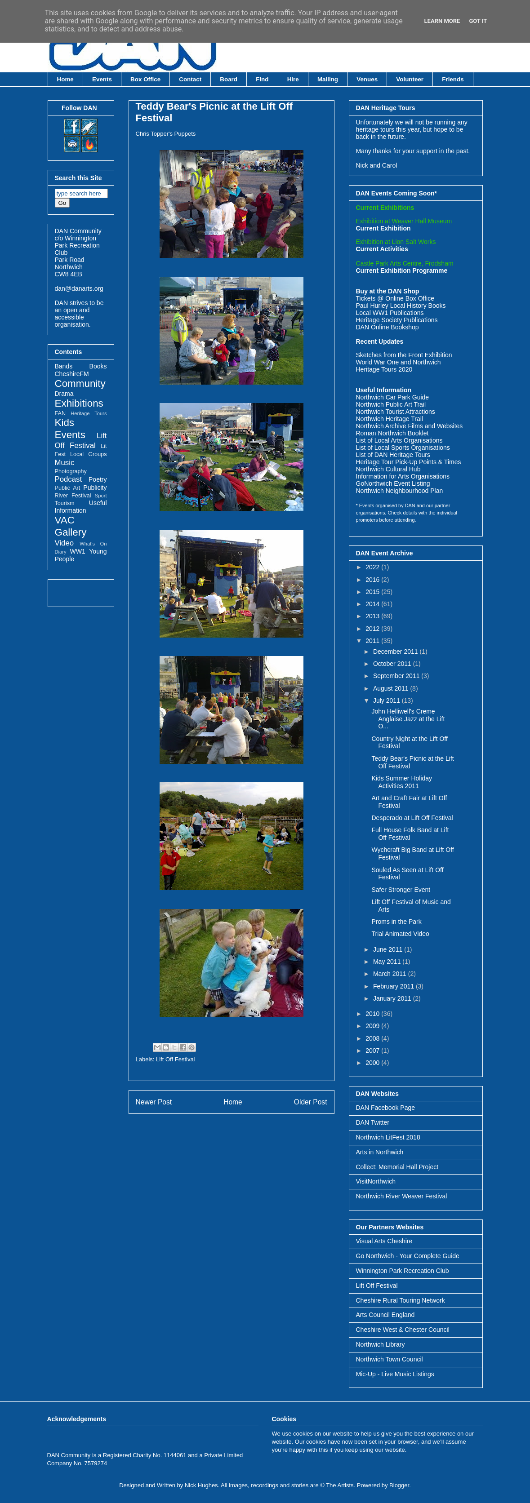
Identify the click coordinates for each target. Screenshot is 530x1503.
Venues (367, 79)
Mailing (327, 79)
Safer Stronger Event (400, 889)
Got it (478, 21)
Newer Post (154, 1102)
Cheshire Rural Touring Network (400, 1300)
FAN (60, 413)
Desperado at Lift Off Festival (412, 817)
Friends (452, 79)
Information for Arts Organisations (403, 476)
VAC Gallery (71, 526)
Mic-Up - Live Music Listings (395, 1374)
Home (65, 79)
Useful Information (81, 506)
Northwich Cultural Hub (388, 469)
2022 (373, 567)
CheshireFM (72, 373)
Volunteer (409, 79)
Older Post (310, 1102)
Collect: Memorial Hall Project (397, 1166)
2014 (373, 603)
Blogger (399, 1485)
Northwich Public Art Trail (391, 404)
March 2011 (390, 973)
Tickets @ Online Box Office (395, 298)
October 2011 (393, 663)
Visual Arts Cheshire (384, 1241)
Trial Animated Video (400, 933)
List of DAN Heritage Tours (393, 454)
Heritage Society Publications (397, 320)
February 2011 (394, 986)
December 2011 (396, 651)
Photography (71, 471)
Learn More (442, 21)
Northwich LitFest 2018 (388, 1137)
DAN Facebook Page (385, 1107)
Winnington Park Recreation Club (402, 1270)
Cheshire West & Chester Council (403, 1329)
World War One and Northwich (398, 362)
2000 (373, 1062)
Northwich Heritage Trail (389, 418)
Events (102, 79)
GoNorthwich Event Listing (393, 483)
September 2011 (397, 675)
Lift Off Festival (175, 1059)
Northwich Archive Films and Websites (409, 426)
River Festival (73, 495)
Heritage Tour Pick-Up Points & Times (408, 462)
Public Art (67, 488)
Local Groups (88, 454)
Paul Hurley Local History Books (401, 305)
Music (65, 462)
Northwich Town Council (389, 1359)
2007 (373, 1050)
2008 (373, 1038)
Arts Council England (385, 1314)
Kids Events (70, 428)
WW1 (77, 551)
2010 (373, 1013)
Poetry (98, 479)
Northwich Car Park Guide (392, 397)
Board (228, 79)
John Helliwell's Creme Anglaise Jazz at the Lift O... (408, 719)
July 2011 (387, 700)
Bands (64, 366)
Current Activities (382, 249)
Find (262, 79)
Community (80, 383)
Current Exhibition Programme (402, 270)
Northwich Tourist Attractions (395, 411)
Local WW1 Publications (390, 312)
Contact (190, 79)
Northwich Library (380, 1344)
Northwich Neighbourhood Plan (399, 490)
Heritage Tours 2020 (384, 369)
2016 (373, 579)
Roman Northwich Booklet (392, 433)
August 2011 (391, 688)
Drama (64, 393)
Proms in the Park (396, 921)
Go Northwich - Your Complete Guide (407, 1255)
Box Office (145, 79)
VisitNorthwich (376, 1181)
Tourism (65, 503)
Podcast (68, 479)
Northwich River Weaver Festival (401, 1196)
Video (64, 543)
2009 (373, 1025)
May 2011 (387, 961)
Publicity (95, 487)
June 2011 (388, 949)
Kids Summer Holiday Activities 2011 (401, 782)
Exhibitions (79, 403)
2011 (373, 640)
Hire (293, 79)
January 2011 (393, 998)
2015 (373, 591)
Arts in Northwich (380, 1152)
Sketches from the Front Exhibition (404, 355)
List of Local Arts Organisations (399, 440)
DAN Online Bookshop (387, 327)
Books (98, 366)
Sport (101, 495)
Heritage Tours (89, 413)
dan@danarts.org (79, 288)
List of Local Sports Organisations (403, 447)
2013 (373, 616)
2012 (373, 628)
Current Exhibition (383, 228)
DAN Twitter (372, 1122)
